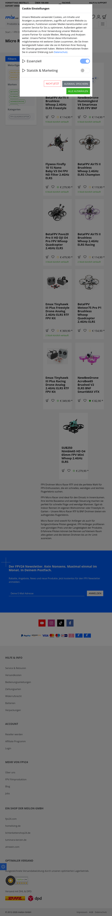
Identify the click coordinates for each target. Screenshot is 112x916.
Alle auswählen (78, 91)
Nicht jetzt (52, 83)
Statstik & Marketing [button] (40, 70)
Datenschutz (60, 52)
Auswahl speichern (76, 84)
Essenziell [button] (31, 61)
